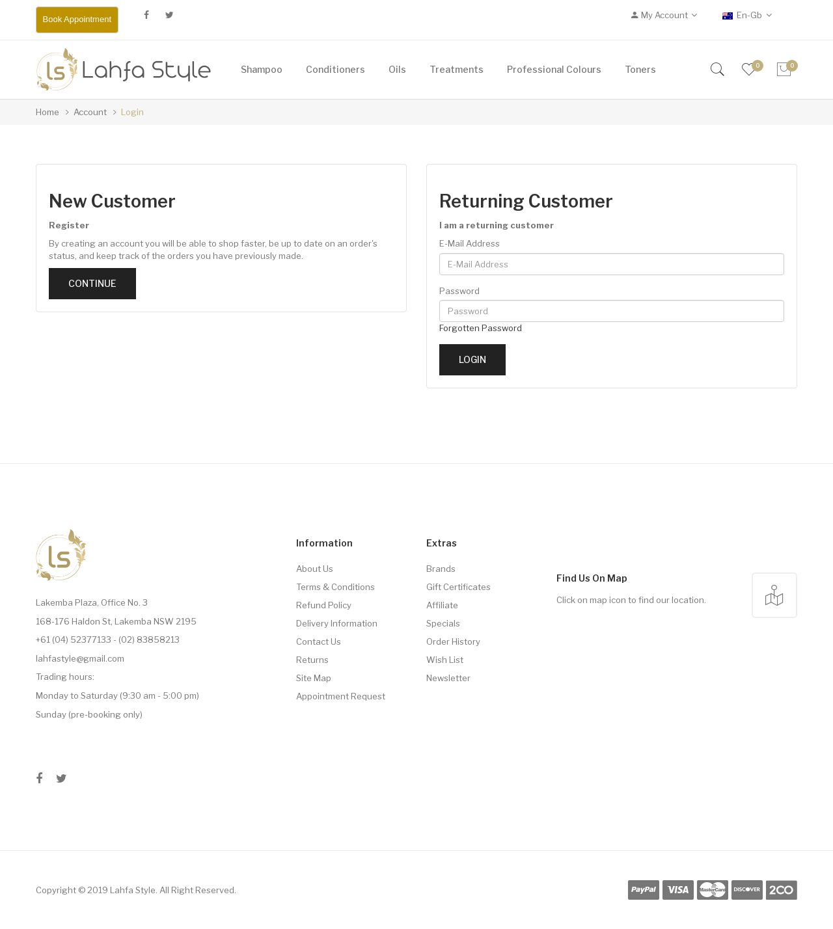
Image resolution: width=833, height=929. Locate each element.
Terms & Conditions (335, 587)
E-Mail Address (469, 243)
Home (47, 112)
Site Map (313, 678)
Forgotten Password (480, 328)
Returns (312, 659)
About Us (314, 568)
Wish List (444, 659)
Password (459, 291)
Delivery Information (336, 623)
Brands (441, 568)
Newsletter (448, 678)
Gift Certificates (458, 587)
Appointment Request (340, 696)
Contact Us (318, 641)
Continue (92, 283)
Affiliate (442, 605)
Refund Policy (323, 605)
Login (132, 112)
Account (90, 112)
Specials (443, 623)
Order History (453, 641)
